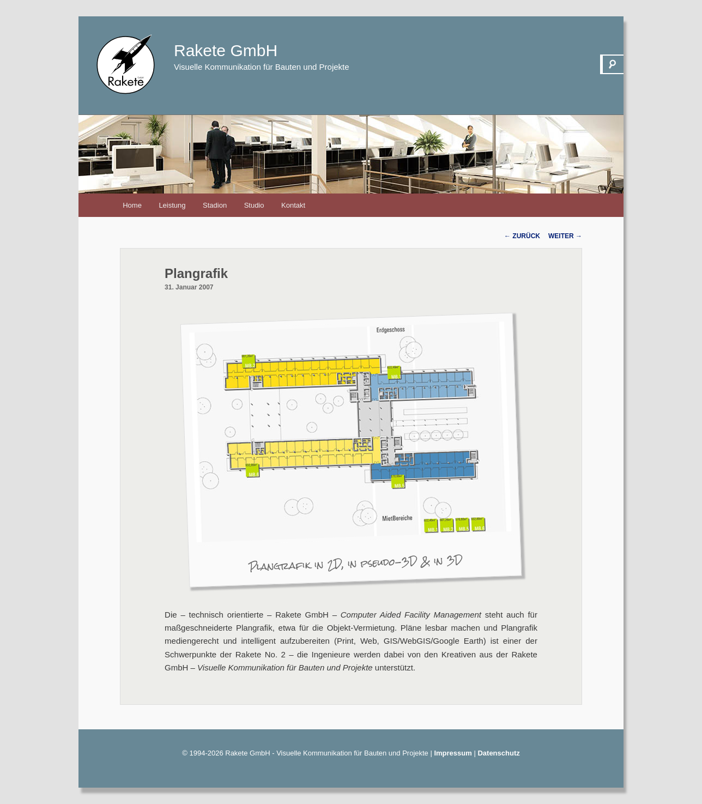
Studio (254, 205)
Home (132, 205)
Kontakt (293, 205)
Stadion (215, 205)
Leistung (172, 205)
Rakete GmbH (225, 50)
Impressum (452, 753)
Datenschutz (498, 753)
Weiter (565, 236)
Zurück (522, 236)
